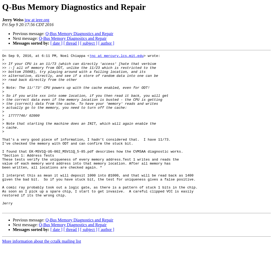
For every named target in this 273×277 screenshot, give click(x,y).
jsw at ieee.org (37, 20)
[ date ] (56, 43)
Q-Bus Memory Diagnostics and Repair (79, 33)
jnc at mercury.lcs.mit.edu (117, 56)
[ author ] (106, 43)
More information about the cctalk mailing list (41, 272)
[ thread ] (71, 43)
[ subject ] (88, 43)
